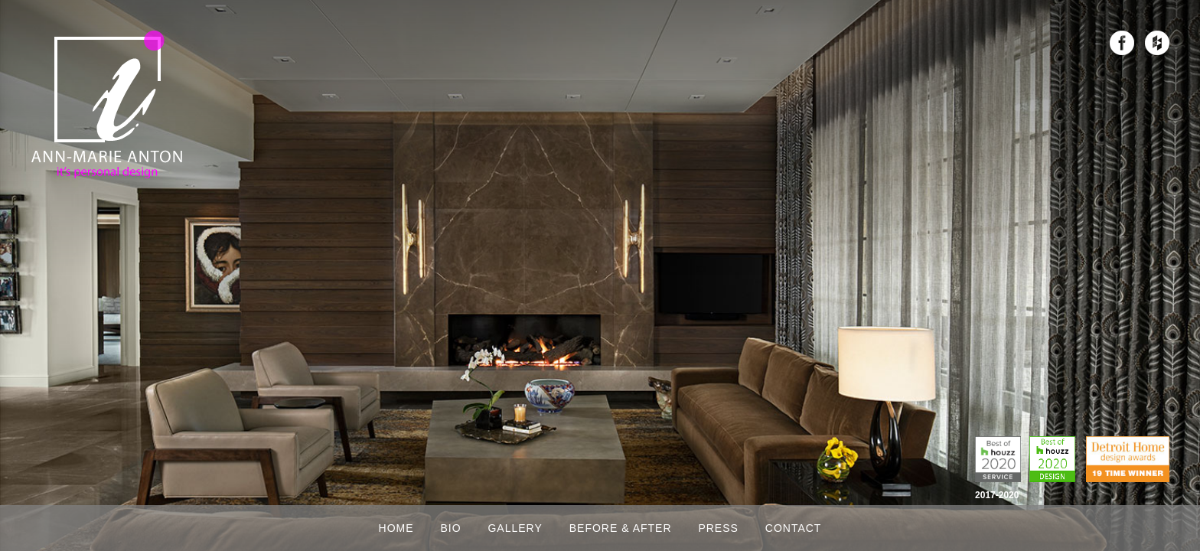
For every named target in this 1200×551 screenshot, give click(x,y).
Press (718, 528)
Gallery (515, 528)
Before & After (620, 528)
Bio (450, 528)
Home (396, 528)
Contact (793, 528)
